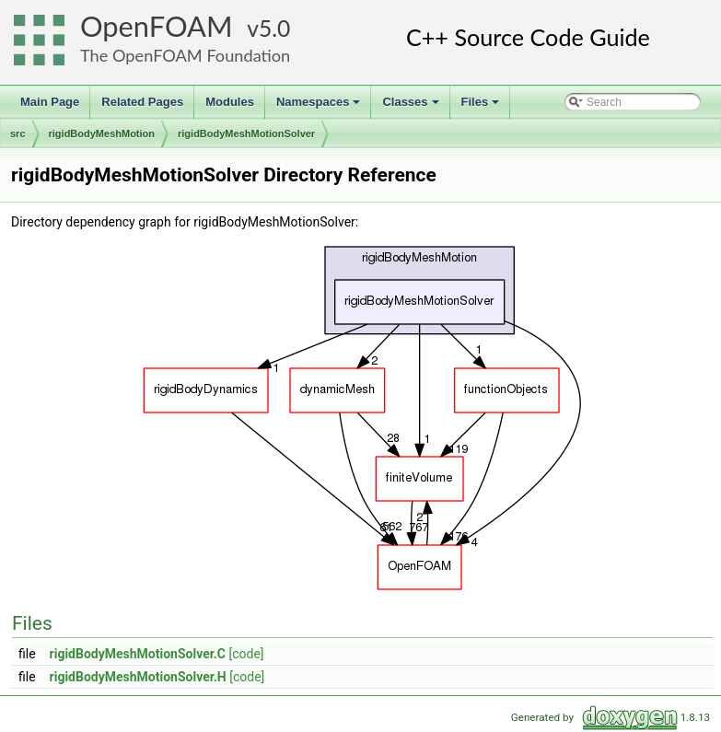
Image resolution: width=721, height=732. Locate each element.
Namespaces (320, 107)
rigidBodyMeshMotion (102, 133)
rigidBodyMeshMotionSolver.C (138, 653)
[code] (245, 653)
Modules (229, 102)
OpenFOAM (156, 26)
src (18, 133)
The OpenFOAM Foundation (185, 55)
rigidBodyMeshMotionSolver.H (138, 676)
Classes (411, 107)
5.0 (274, 28)
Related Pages (142, 102)
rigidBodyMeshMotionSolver (246, 133)
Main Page (49, 102)
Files (482, 107)
